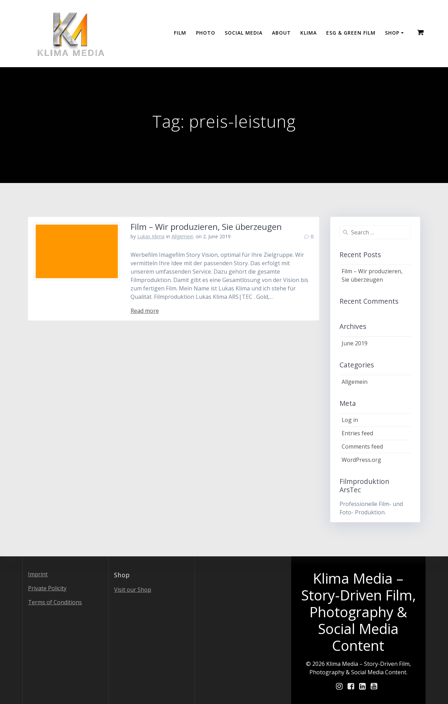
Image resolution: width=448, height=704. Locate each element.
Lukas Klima (150, 236)
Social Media (243, 32)
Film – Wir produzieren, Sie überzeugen (206, 226)
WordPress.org (361, 460)
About (281, 32)
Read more (145, 311)
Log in (350, 420)
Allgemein (183, 236)
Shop (392, 32)
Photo (205, 32)
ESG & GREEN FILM (351, 32)
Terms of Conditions (55, 602)
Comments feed (362, 446)
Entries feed (357, 433)
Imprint (38, 574)
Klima (308, 32)
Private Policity (47, 588)
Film (180, 32)
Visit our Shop (132, 589)
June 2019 (355, 343)
